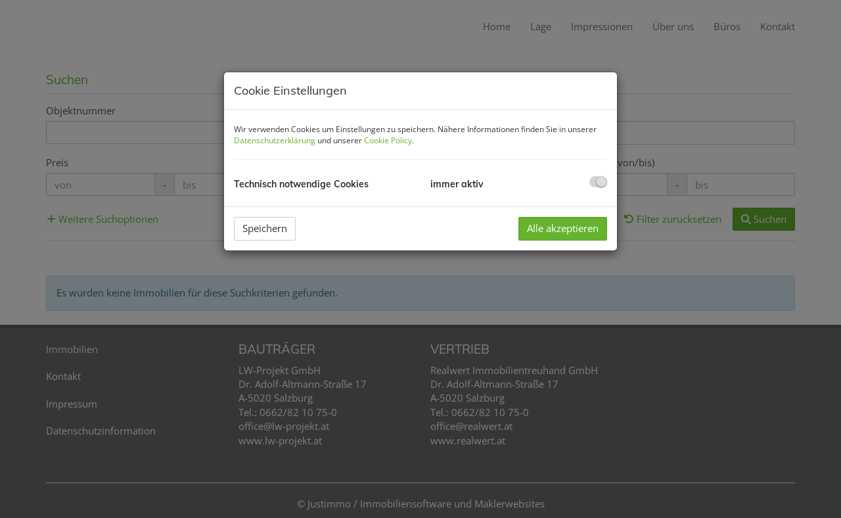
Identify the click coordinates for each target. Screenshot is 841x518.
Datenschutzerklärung (274, 140)
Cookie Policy (388, 140)
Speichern (264, 228)
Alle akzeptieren (563, 228)
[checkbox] (598, 181)
